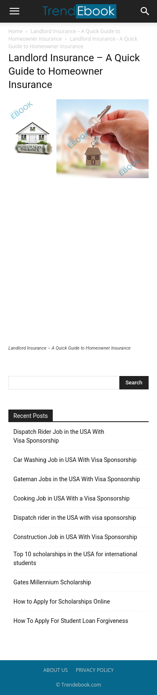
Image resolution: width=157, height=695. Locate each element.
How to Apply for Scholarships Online (61, 601)
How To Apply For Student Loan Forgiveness (70, 620)
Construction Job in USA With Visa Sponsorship (75, 537)
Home (15, 31)
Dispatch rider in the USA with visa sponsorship (74, 517)
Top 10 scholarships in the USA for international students (75, 558)
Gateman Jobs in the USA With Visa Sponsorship (76, 479)
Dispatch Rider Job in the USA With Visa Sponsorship (58, 436)
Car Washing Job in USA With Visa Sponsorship (74, 459)
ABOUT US (55, 670)
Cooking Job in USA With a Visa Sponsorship (71, 498)
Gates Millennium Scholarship (52, 582)
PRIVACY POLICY (95, 670)
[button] (14, 11)
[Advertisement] (78, 262)
